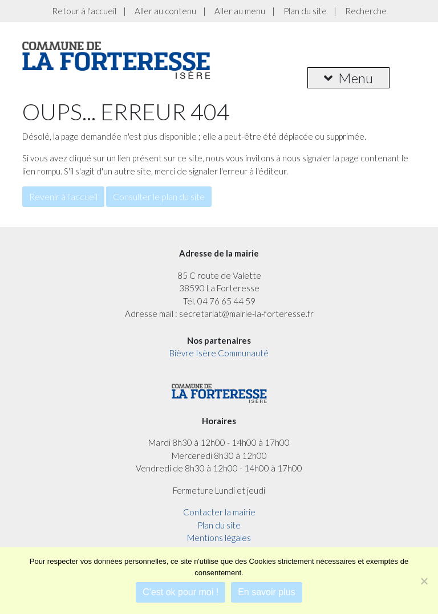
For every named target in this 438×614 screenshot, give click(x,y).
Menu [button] (348, 78)
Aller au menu (239, 11)
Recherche (366, 11)
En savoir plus (266, 592)
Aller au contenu (165, 11)
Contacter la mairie (219, 512)
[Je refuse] (423, 581)
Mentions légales (219, 537)
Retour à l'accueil (84, 11)
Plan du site (305, 11)
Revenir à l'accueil (63, 196)
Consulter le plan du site (159, 196)
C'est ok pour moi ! (180, 592)
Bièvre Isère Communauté (219, 353)
